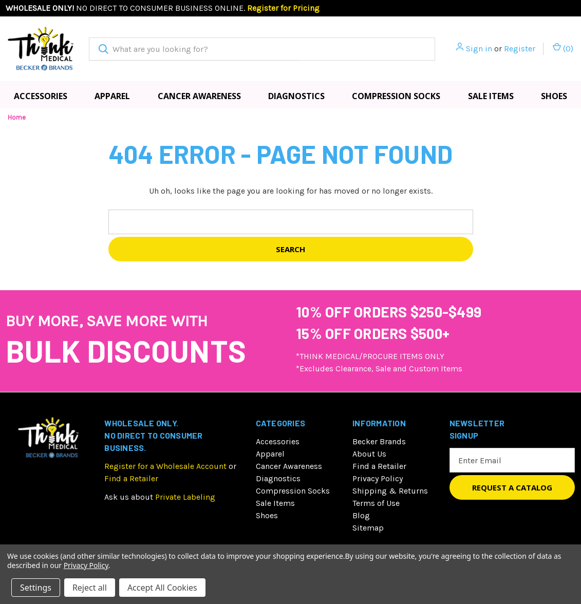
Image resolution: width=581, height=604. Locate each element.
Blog (361, 515)
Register (519, 48)
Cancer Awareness (199, 96)
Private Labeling (185, 497)
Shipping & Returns (390, 491)
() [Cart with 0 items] (563, 48)
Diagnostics (296, 96)
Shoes (554, 96)
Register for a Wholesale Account (165, 466)
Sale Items (491, 96)
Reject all (89, 587)
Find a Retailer (131, 478)
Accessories (40, 96)
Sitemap (368, 528)
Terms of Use (376, 503)
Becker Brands (379, 441)
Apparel (112, 96)
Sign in (479, 48)
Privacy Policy (377, 478)
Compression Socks (396, 96)
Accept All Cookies (162, 587)
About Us (369, 454)
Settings (35, 587)
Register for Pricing (283, 8)
